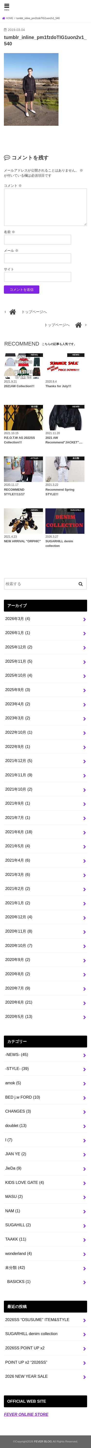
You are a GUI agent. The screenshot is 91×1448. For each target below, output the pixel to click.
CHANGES (18, 1111)
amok (13, 1083)
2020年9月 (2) (17, 959)
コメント (13, 186)
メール (11, 250)
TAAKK (15, 1239)
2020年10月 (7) (18, 945)
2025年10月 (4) (18, 675)
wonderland (18, 1253)
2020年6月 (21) (18, 1002)
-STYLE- (17, 1068)
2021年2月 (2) (17, 888)
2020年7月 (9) (17, 988)
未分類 (15, 1267)
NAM (12, 1211)
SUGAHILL (18, 1225)
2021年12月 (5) (18, 760)
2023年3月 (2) (17, 718)
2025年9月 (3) (17, 689)
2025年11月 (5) (18, 661)
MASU (14, 1196)
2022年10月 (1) (18, 732)
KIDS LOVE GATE (24, 1182)
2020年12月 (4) (18, 917)
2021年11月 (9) (18, 775)
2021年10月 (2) (18, 789)
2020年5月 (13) (18, 1016)
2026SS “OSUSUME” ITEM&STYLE (37, 1319)
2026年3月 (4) (17, 618)
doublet (15, 1125)
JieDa (13, 1168)
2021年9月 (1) (17, 803)
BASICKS (19, 1281)
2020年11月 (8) (18, 931)
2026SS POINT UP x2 (24, 1348)
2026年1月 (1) (17, 632)
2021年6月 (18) (18, 832)
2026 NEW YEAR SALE (26, 1376)
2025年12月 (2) (18, 647)
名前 (9, 232)
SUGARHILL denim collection (31, 1333)
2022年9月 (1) (17, 746)
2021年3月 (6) (17, 874)
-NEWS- (16, 1054)
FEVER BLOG (45, 6)
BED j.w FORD (22, 1097)
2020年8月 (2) (17, 974)
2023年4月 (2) (17, 704)
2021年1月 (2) (17, 903)
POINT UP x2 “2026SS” (26, 1362)
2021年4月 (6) (17, 860)
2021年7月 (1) (17, 817)
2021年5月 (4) (17, 846)
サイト (9, 269)
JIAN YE (15, 1154)
